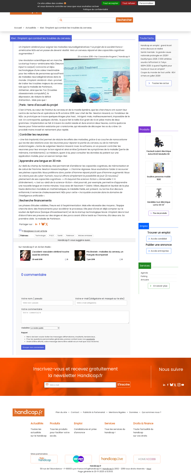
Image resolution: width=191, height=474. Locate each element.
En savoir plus (158, 285)
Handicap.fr (108, 468)
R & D (51, 235)
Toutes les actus (158, 83)
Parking (144, 276)
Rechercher (124, 20)
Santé (60, 235)
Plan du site (61, 412)
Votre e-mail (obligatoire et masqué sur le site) (99, 298)
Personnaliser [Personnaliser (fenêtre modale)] (146, 3)
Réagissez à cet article (35, 231)
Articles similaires (85, 235)
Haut (149, 468)
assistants (90, 339)
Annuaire (145, 279)
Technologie (40, 235)
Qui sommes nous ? (151, 412)
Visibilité (25, 327)
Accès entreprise (158, 251)
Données (133, 412)
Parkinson (70, 235)
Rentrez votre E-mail (33, 384)
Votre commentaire (31, 309)
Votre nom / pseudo (31, 298)
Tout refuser (128, 3)
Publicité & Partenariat (94, 412)
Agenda (144, 273)
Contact (75, 412)
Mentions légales (117, 412)
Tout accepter (110, 3)
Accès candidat (157, 238)
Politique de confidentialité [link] (95, 9)
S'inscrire (124, 384)
